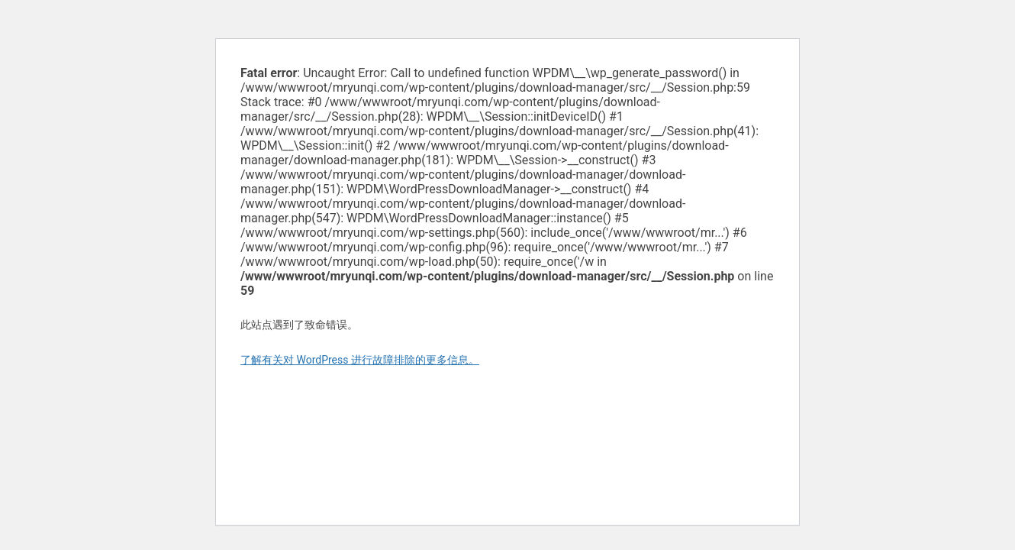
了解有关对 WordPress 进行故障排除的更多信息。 (359, 360)
